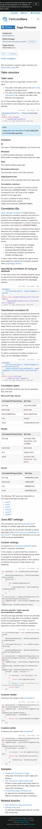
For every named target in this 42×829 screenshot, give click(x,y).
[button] (20, 58)
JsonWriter (28, 731)
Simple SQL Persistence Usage (17, 773)
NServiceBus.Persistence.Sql (13, 41)
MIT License (31, 824)
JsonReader (28, 698)
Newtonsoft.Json (27, 524)
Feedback (13, 54)
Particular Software (22, 820)
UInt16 (7, 510)
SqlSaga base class (12, 807)
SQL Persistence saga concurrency (18, 805)
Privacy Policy (24, 822)
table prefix (36, 88)
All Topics (8, 27)
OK (36, 4)
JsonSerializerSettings (20, 546)
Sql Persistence (8, 36)
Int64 (7, 507)
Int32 (7, 505)
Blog (25, 13)
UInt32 (7, 512)
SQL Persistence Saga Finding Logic (19, 781)
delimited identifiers (16, 131)
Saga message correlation (11, 213)
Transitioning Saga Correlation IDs (18, 791)
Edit (4, 54)
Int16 (7, 502)
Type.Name (9, 95)
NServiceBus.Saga (8, 68)
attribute (14, 264)
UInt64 (7, 515)
